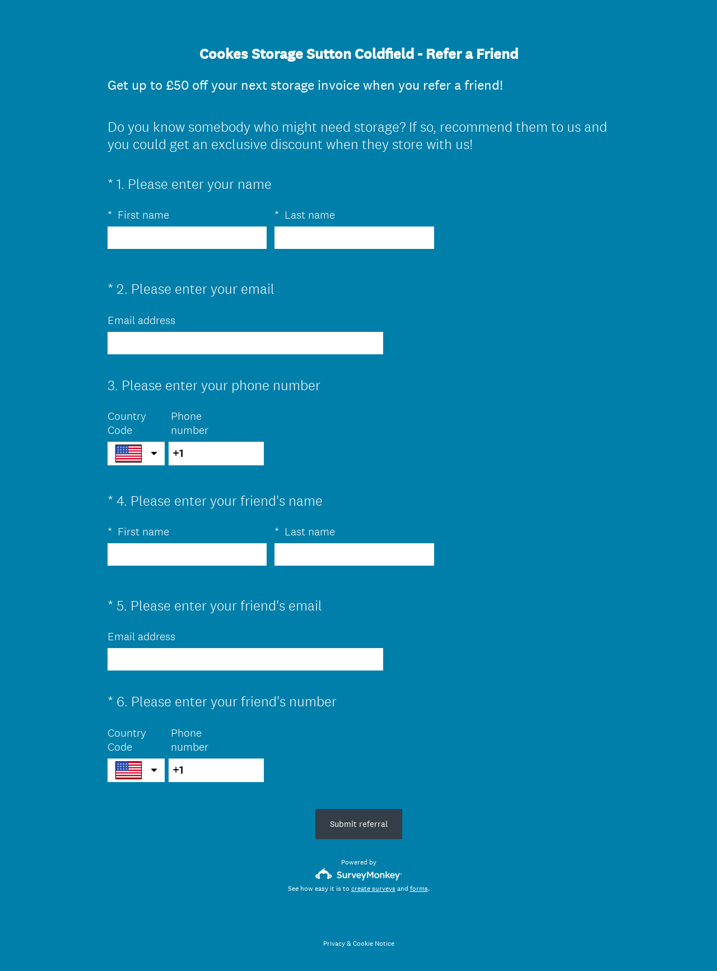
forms (419, 888)
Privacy (334, 943)
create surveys (373, 888)
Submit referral (359, 824)
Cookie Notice (373, 943)
